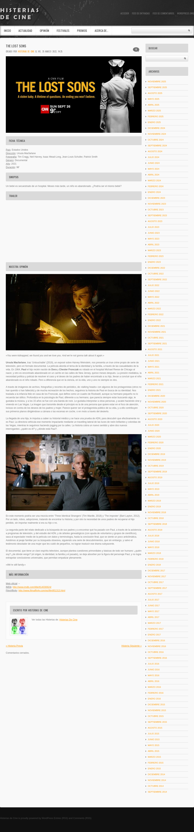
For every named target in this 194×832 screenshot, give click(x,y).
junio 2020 (154, 431)
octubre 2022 (156, 273)
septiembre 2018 (157, 524)
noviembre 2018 (157, 512)
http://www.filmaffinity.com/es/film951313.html (41, 590)
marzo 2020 (154, 437)
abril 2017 (153, 617)
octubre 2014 (156, 786)
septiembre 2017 (157, 588)
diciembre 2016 (156, 640)
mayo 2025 (153, 99)
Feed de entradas (141, 13)
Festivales (63, 30)
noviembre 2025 (157, 81)
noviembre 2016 (157, 646)
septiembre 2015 (157, 722)
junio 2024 (154, 163)
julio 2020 (153, 425)
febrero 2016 (156, 693)
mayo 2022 (153, 297)
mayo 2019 (153, 489)
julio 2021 (153, 355)
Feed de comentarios (163, 13)
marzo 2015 (154, 757)
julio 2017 (153, 600)
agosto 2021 (155, 349)
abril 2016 (153, 681)
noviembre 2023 (157, 204)
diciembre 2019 (156, 454)
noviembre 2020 (157, 402)
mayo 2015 (153, 745)
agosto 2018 (155, 530)
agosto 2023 (155, 221)
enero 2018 (154, 565)
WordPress (47, 818)
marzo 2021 (154, 378)
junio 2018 (154, 541)
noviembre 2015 (157, 710)
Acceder (124, 13)
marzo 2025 (154, 110)
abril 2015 (153, 751)
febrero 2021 (156, 384)
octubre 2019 (156, 466)
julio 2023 (153, 227)
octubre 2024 (156, 140)
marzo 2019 (154, 501)
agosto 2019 (155, 477)
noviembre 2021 (157, 332)
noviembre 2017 (157, 576)
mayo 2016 (153, 675)
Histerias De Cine (26, 51)
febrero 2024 (156, 186)
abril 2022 (153, 303)
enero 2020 (154, 448)
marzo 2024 (154, 180)
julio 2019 (153, 483)
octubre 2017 (156, 582)
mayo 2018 (153, 547)
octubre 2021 (156, 338)
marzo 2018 (154, 553)
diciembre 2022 (156, 268)
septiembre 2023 (157, 215)
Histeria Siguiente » (131, 646)
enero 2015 (154, 768)
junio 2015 (154, 739)
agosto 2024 (155, 151)
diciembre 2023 (156, 198)
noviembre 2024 (157, 134)
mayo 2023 (153, 239)
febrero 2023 (156, 256)
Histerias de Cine (9, 818)
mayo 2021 (153, 367)
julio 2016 (153, 664)
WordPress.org (185, 13)
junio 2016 (154, 669)
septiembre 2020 (157, 413)
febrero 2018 (156, 559)
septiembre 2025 (157, 87)
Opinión (44, 30)
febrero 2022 (156, 314)
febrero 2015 (156, 763)
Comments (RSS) (82, 818)
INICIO (7, 30)
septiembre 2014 (157, 792)
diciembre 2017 (156, 570)
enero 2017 (154, 634)
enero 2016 (154, 699)
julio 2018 (153, 535)
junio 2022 (154, 291)
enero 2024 (154, 192)
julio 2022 (153, 285)
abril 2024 (153, 175)
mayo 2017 (153, 611)
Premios (82, 30)
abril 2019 (153, 495)
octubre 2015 (156, 716)
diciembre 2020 (156, 396)
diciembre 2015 (156, 704)
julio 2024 (153, 157)
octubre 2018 (156, 518)
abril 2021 (153, 372)
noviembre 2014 (157, 780)
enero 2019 (154, 506)
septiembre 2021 (157, 343)
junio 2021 (154, 361)
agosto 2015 (155, 728)
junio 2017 (154, 605)
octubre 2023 (156, 209)
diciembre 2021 (156, 326)
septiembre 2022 (157, 279)
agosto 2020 (155, 419)
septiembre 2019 (157, 471)
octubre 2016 (156, 652)
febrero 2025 (156, 116)
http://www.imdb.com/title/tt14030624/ (32, 587)
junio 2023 (154, 233)
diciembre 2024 (156, 128)
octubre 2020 (156, 407)
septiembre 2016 (157, 658)
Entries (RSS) (61, 818)
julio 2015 (153, 733)
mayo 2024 (153, 169)
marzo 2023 (154, 250)
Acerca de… (101, 30)
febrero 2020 (156, 442)
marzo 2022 (154, 308)
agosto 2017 (155, 594)
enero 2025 (154, 122)
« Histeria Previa (14, 646)
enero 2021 (154, 390)
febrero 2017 (156, 629)
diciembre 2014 (156, 774)
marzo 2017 (154, 623)
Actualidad (25, 30)
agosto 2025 (155, 93)
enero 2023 (154, 262)
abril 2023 (153, 244)
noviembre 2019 (157, 460)
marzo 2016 (154, 687)
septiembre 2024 (157, 145)
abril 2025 (153, 105)
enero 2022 (154, 320)
